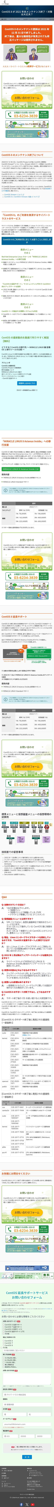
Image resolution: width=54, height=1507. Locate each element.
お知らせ (6, 1485)
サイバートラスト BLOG (9, 1486)
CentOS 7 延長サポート (12, 1327)
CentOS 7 (8, 1343)
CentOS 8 (8, 1345)
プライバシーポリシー (29, 1449)
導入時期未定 (8, 1365)
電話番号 (6, 1431)
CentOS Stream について (14, 194)
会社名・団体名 (8, 1389)
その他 (6, 1334)
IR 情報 (4, 1473)
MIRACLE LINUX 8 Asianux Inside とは (21, 469)
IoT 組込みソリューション (37, 1475)
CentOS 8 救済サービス (12, 1329)
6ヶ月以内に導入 (9, 1360)
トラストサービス (33, 1470)
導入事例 (29, 1478)
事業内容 (29, 1468)
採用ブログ (6, 1478)
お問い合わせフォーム (27, 98)
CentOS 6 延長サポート (12, 1324)
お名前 (5, 1409)
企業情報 (4, 1468)
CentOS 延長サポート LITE (13, 1331)
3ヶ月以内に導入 (9, 1358)
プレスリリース (7, 1483)
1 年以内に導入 (9, 1362)
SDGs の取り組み (8, 1470)
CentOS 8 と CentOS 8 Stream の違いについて (21, 197)
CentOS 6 (8, 1341)
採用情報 (4, 1475)
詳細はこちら (27, 1035)
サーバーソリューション (36, 1473)
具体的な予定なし (10, 1367)
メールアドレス (8, 1419)
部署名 (5, 1399)
